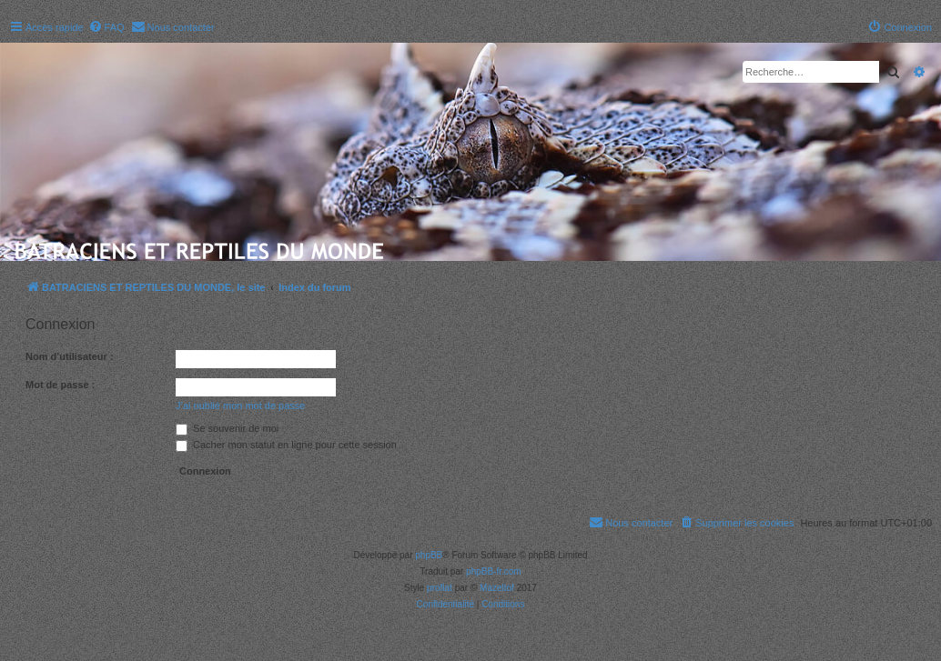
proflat (439, 588)
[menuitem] (106, 27)
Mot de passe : (60, 384)
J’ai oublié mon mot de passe (240, 405)
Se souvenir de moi (227, 428)
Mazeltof (497, 588)
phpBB (428, 555)
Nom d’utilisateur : (69, 356)
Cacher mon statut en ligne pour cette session (286, 444)
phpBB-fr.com (493, 571)
